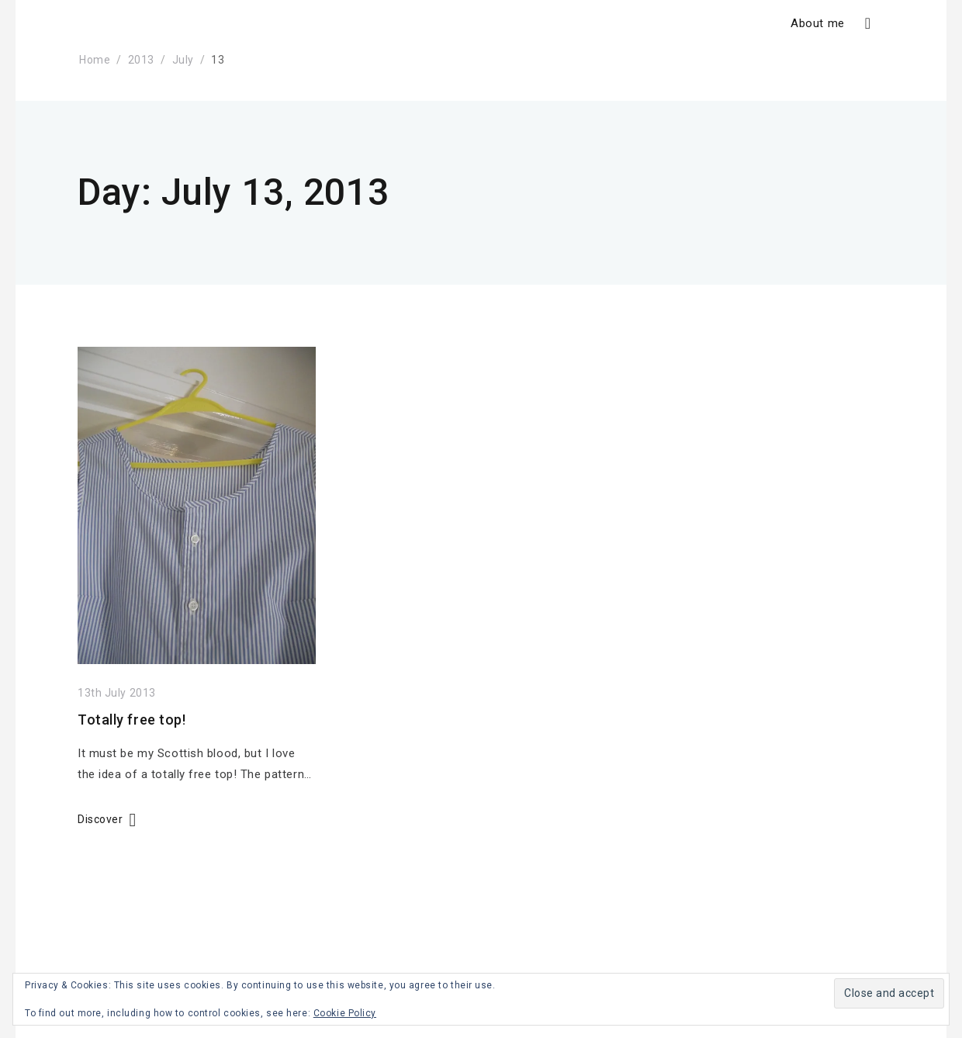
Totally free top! (132, 719)
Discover (100, 819)
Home (94, 60)
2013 (141, 60)
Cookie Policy (344, 1013)
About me (817, 23)
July (183, 60)
